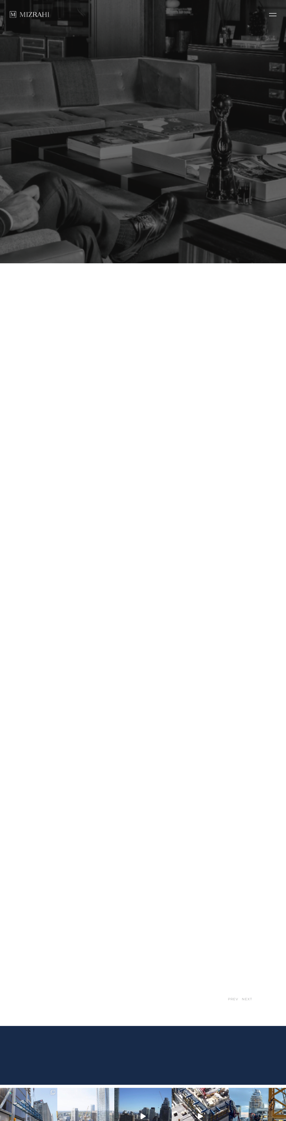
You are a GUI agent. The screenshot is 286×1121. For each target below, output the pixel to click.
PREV (233, 971)
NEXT (247, 971)
